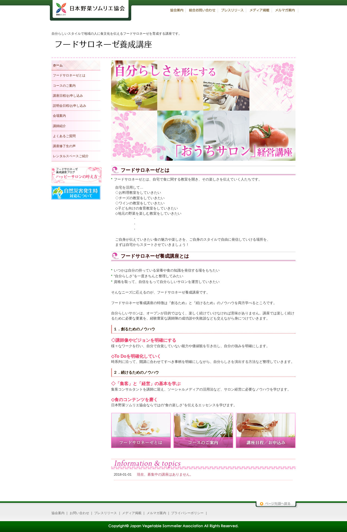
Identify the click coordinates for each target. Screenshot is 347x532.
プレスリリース (105, 513)
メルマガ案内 (156, 513)
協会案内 (58, 513)
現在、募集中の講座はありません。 (165, 474)
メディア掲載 (132, 513)
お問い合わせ (79, 513)
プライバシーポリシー (187, 513)
